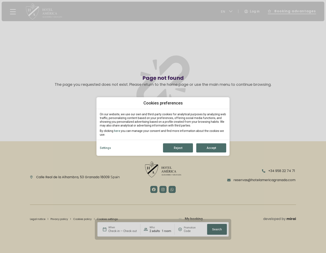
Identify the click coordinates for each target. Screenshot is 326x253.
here (117, 131)
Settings (105, 148)
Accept (211, 148)
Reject (178, 148)
